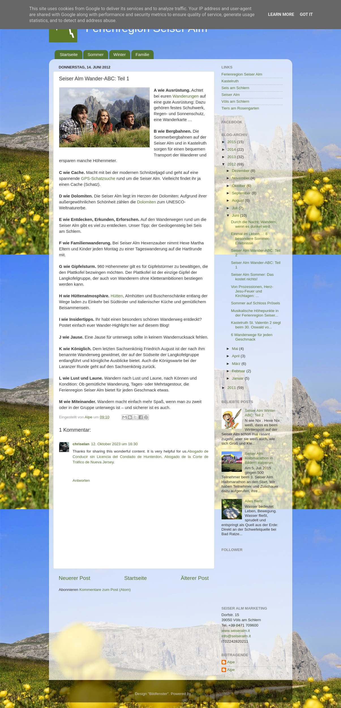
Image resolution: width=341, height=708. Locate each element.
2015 (232, 142)
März (237, 363)
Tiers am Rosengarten (240, 108)
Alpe (231, 662)
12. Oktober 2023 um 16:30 (114, 444)
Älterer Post (195, 578)
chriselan (81, 444)
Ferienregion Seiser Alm (242, 74)
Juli (235, 208)
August (238, 200)
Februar (239, 371)
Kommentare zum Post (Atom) (105, 590)
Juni (236, 215)
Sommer (95, 54)
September (242, 193)
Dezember (241, 171)
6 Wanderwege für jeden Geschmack (252, 337)
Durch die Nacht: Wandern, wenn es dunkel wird (254, 224)
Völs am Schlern (235, 101)
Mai (235, 349)
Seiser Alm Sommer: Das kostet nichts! (252, 276)
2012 (232, 164)
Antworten (81, 480)
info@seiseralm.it (236, 636)
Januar (238, 378)
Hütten (117, 296)
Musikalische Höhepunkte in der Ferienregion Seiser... (254, 313)
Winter (119, 54)
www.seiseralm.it (236, 631)
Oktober (239, 186)
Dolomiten (146, 202)
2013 (232, 157)
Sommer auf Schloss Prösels (255, 303)
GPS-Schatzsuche (98, 178)
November (241, 178)
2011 (232, 388)
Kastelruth (230, 81)
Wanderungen (185, 96)
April (236, 356)
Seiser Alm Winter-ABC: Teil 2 (260, 412)
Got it (306, 14)
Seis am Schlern (235, 88)
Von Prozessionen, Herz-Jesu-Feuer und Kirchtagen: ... (252, 291)
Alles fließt (253, 501)
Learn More (281, 14)
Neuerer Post (74, 578)
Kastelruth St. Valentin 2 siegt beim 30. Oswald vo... (256, 324)
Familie (142, 54)
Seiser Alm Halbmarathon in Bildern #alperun (259, 458)
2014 (232, 149)
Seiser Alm (231, 94)
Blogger (198, 694)
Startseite (69, 54)
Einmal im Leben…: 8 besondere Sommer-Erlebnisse (250, 238)
